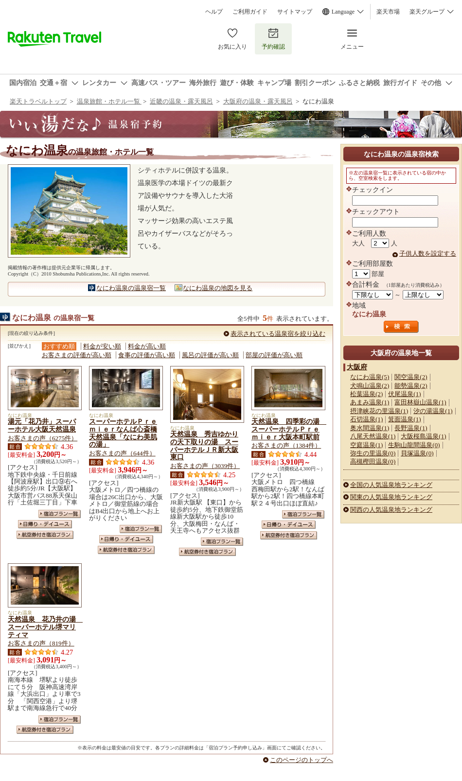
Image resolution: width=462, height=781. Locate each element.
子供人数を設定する (427, 253)
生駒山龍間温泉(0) (414, 445)
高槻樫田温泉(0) (372, 461)
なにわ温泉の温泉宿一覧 (131, 288)
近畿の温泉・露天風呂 (181, 101)
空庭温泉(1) (366, 445)
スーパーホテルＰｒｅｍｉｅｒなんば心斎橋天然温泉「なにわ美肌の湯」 (123, 433)
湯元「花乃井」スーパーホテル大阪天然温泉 (42, 425)
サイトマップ (294, 11)
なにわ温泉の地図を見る (217, 288)
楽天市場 (388, 11)
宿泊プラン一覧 (59, 514)
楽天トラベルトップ (38, 101)
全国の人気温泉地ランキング (391, 484)
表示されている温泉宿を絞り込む (278, 333)
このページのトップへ (301, 760)
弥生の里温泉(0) (372, 453)
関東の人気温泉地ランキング (391, 497)
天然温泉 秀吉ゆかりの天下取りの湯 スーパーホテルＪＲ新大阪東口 (204, 445)
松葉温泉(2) (366, 394)
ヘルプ (214, 11)
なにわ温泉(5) (369, 377)
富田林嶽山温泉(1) (420, 402)
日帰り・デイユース (45, 524)
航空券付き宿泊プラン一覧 (45, 535)
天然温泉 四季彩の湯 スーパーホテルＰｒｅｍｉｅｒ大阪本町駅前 (288, 429)
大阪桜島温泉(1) (423, 436)
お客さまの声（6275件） (42, 438)
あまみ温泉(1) (369, 402)
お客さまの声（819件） (41, 643)
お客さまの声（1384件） (286, 445)
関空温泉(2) (410, 377)
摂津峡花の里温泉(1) (379, 411)
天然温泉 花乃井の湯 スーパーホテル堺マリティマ (45, 627)
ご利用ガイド (249, 11)
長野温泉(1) (410, 428)
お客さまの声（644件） (122, 453)
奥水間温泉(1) (369, 428)
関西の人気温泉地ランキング (391, 509)
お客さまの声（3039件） (205, 465)
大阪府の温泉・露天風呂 (258, 101)
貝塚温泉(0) (417, 453)
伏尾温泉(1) (404, 394)
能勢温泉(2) (410, 385)
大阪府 (357, 367)
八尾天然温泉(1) (372, 436)
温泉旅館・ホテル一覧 (109, 101)
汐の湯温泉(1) (432, 411)
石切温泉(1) (366, 419)
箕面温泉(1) (404, 419)
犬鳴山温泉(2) (369, 385)
